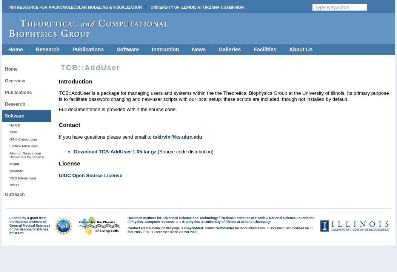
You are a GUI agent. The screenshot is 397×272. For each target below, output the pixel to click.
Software (128, 49)
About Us (300, 49)
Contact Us (136, 228)
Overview (15, 80)
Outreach (15, 194)
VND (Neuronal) (22, 178)
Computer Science (159, 222)
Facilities (265, 49)
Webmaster (225, 228)
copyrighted (193, 228)
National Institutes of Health (243, 218)
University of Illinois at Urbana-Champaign (197, 7)
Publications (88, 49)
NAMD (14, 125)
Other (14, 185)
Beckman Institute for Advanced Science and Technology (173, 218)
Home (15, 49)
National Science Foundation (292, 218)
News (199, 49)
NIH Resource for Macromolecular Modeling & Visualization (75, 7)
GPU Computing (23, 139)
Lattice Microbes (23, 146)
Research (48, 49)
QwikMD (16, 171)
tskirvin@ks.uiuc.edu (177, 137)
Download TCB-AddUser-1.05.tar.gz (115, 152)
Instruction (165, 49)
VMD (13, 132)
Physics (136, 222)
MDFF (14, 164)
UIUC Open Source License (90, 175)
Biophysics (191, 222)
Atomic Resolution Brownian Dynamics (26, 155)
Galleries (230, 49)
